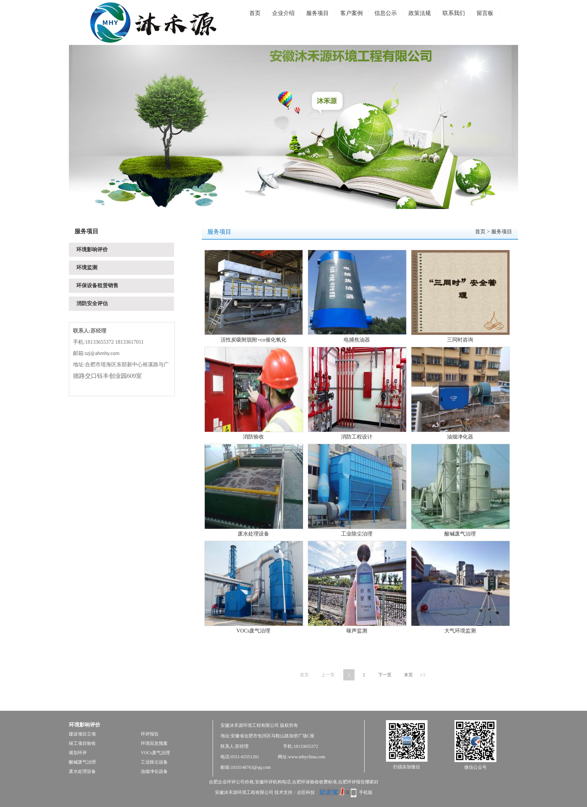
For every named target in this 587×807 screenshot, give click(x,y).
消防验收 (253, 437)
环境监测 (86, 267)
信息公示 (385, 13)
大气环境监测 (460, 631)
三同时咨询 (460, 340)
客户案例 (351, 13)
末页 (408, 674)
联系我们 (453, 13)
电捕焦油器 (357, 340)
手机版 (365, 792)
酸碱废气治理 (460, 534)
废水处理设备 (253, 534)
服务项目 (317, 13)
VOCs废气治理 (253, 631)
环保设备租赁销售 (97, 285)
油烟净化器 (460, 437)
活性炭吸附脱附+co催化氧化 (253, 340)
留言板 (485, 13)
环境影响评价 (92, 249)
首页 (255, 13)
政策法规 (419, 13)
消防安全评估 (92, 303)
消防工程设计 (356, 437)
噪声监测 (356, 631)
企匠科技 (306, 792)
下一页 (385, 674)
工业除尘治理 (356, 534)
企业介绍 (283, 13)
